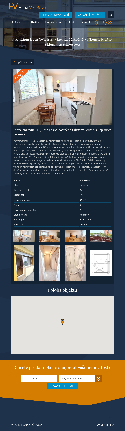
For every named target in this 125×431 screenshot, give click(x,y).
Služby (35, 22)
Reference (18, 22)
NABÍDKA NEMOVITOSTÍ (55, 14)
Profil (72, 22)
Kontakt (87, 22)
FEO (111, 425)
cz (110, 14)
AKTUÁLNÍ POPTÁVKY (90, 14)
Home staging (53, 22)
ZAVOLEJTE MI (62, 386)
